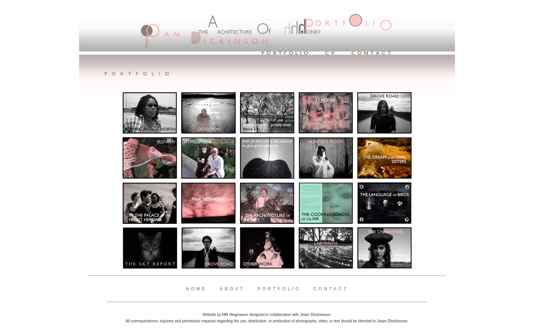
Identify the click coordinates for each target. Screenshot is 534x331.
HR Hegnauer (235, 314)
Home (196, 289)
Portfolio (279, 289)
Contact (330, 289)
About (232, 289)
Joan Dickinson (392, 321)
